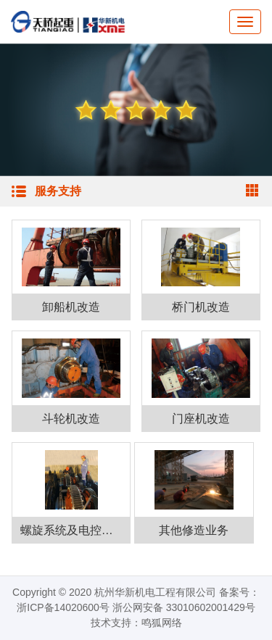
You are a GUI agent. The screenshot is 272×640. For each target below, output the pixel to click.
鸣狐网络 (161, 622)
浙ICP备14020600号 (63, 607)
